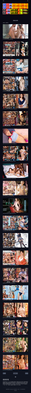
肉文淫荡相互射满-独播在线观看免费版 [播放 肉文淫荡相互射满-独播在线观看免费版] (8, 39)
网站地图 (15, 390)
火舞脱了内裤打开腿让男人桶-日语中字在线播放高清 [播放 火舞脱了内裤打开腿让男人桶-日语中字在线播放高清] (10, 143)
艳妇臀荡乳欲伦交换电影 (11, 382)
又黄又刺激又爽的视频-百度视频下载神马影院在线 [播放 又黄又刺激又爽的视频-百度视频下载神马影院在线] (9, 213)
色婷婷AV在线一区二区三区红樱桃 (8, 381)
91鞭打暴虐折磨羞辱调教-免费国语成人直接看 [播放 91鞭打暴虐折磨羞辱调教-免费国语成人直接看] (9, 335)
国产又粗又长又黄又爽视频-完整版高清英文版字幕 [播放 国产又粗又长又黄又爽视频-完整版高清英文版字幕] (9, 91)
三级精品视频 (25, 381)
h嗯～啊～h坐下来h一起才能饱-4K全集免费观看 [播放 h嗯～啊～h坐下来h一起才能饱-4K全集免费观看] (9, 317)
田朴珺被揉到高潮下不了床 (9, 383)
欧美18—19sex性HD (16, 383)
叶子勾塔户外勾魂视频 (23, 383)
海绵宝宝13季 (21, 381)
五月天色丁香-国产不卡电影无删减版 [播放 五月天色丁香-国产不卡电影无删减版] (7, 300)
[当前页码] (15, 373)
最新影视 (6, 379)
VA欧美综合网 (23, 382)
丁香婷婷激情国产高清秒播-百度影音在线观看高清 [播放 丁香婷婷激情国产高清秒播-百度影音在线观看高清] (9, 74)
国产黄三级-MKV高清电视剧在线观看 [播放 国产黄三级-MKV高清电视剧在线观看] (8, 56)
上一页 (4, 373)
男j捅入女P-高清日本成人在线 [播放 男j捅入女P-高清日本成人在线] (7, 126)
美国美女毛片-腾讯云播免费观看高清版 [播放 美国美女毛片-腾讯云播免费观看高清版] (8, 352)
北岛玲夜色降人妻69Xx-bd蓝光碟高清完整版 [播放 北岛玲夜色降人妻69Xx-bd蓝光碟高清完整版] (9, 230)
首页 (3, 0)
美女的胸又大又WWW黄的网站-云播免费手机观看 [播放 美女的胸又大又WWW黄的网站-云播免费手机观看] (9, 178)
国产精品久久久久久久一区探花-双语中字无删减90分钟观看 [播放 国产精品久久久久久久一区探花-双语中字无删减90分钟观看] (10, 265)
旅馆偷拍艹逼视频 (16, 381)
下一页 (27, 373)
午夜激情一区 (15, 384)
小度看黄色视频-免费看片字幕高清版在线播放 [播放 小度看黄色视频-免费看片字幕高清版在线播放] (9, 248)
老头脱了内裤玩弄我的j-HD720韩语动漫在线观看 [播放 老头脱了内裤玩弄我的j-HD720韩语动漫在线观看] (9, 161)
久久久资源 (19, 384)
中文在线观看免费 (18, 382)
